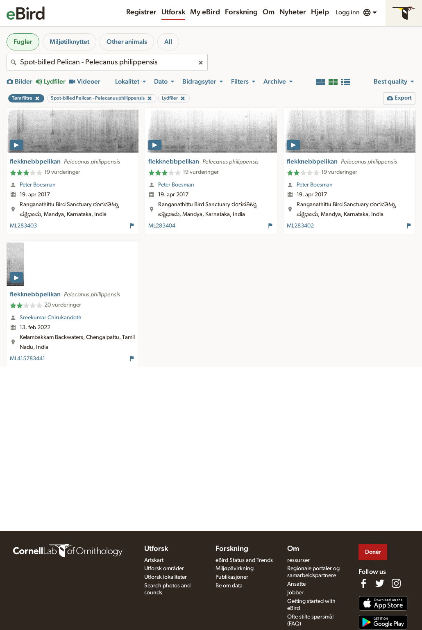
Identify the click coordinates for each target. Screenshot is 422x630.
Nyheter (292, 12)
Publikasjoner (232, 577)
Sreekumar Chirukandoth (51, 318)
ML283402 (300, 226)
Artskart (153, 560)
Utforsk (173, 12)
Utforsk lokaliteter (165, 577)
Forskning (241, 12)
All (168, 42)
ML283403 (23, 226)
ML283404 (161, 226)
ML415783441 (27, 359)
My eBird (205, 12)
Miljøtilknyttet (69, 42)
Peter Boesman (38, 185)
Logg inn (348, 12)
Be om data (229, 586)
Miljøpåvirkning (235, 568)
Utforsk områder (164, 568)
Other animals (127, 42)
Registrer (141, 12)
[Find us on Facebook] (363, 583)
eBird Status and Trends (244, 560)
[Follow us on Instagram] (396, 583)
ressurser (298, 560)
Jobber (295, 593)
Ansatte (296, 584)
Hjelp (320, 12)
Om (269, 12)
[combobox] (107, 62)
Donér (373, 552)
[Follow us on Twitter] (380, 583)
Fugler (23, 42)
